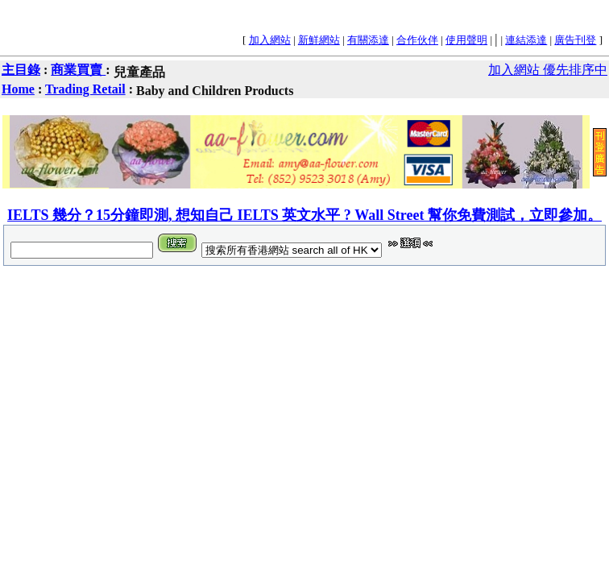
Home (18, 89)
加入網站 (270, 40)
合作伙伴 (417, 40)
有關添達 (368, 40)
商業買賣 (78, 70)
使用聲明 (466, 40)
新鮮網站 (319, 40)
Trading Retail (85, 89)
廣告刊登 (575, 40)
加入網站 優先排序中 (547, 70)
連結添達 (526, 40)
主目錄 (21, 70)
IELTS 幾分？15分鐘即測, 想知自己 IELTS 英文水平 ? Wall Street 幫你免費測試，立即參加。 (304, 215)
